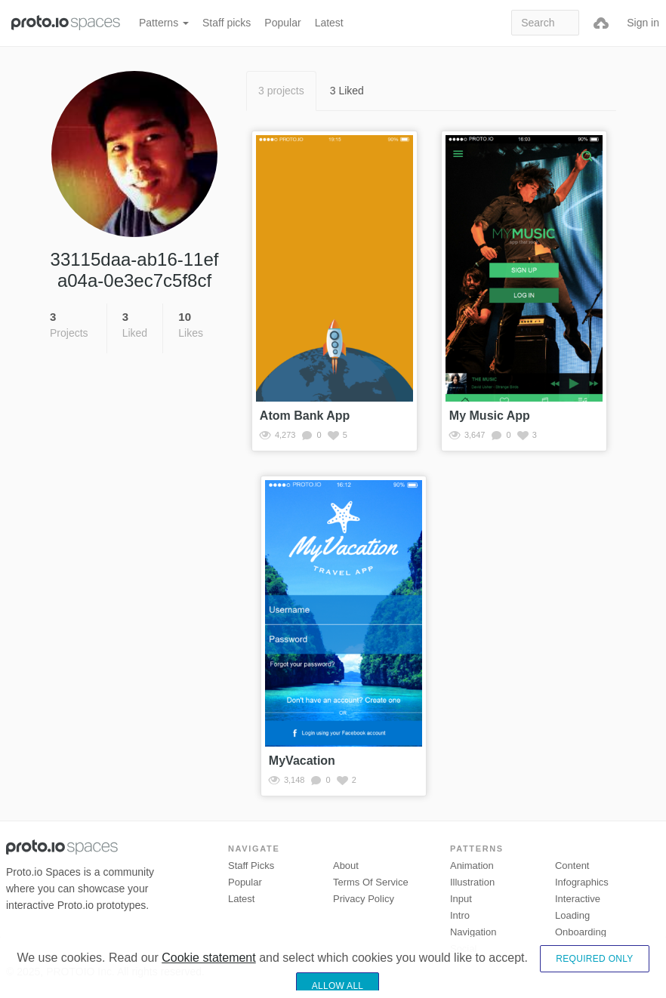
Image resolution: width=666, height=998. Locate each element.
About (346, 865)
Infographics (582, 882)
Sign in (643, 23)
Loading (572, 915)
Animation (472, 865)
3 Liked (347, 91)
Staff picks (226, 23)
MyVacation (302, 760)
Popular (282, 23)
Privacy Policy (363, 898)
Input (461, 898)
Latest (329, 23)
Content (572, 865)
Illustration (472, 882)
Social (463, 948)
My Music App (489, 415)
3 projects (281, 91)
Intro (460, 915)
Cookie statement (209, 982)
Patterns (164, 23)
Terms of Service (371, 882)
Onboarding (580, 932)
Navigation (473, 932)
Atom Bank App (305, 415)
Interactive (577, 898)
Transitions (579, 948)
